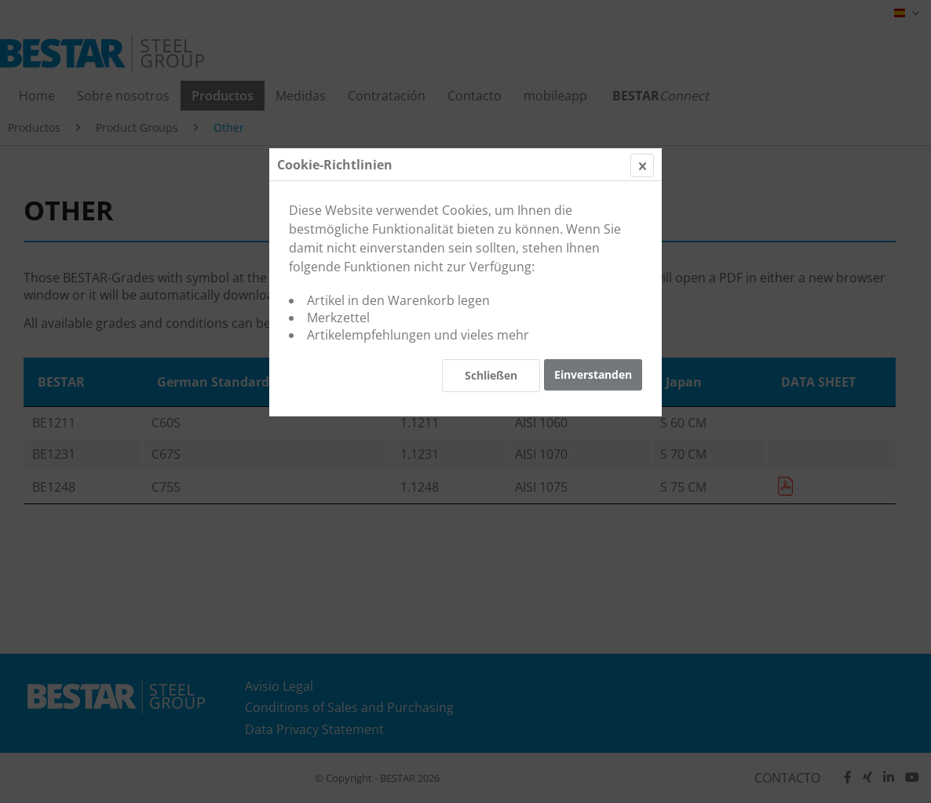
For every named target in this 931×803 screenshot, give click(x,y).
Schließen (491, 375)
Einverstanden (593, 374)
